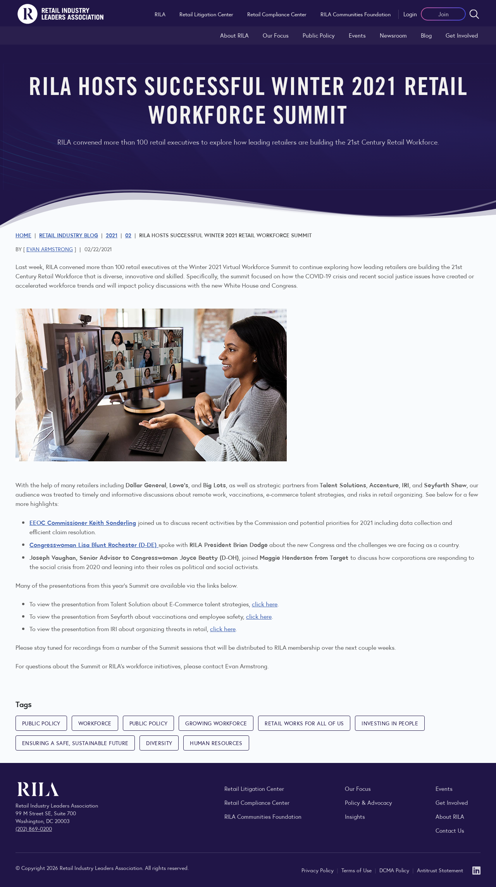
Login (410, 13)
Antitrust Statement (440, 870)
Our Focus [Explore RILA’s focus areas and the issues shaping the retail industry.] (276, 35)
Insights (355, 816)
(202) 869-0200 (34, 828)
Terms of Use (357, 870)
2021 (111, 235)
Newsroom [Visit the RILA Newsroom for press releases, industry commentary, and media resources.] (393, 35)
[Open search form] (474, 14)
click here (264, 603)
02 (128, 235)
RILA (160, 14)
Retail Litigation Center (206, 14)
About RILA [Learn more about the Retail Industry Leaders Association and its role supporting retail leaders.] (234, 35)
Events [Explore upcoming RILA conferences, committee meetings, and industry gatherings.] (444, 788)
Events (357, 35)
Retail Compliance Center (277, 14)
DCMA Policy (395, 870)
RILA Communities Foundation (355, 14)
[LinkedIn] (476, 870)
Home (23, 235)
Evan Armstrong (49, 249)
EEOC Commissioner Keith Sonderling (82, 522)
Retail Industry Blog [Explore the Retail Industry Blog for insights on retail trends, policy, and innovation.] (68, 235)
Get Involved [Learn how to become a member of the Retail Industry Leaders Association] (462, 35)
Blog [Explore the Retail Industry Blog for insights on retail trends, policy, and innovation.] (426, 35)
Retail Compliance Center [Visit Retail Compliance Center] (256, 802)
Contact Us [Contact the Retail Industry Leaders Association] (450, 830)
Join (443, 13)
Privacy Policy (318, 870)
